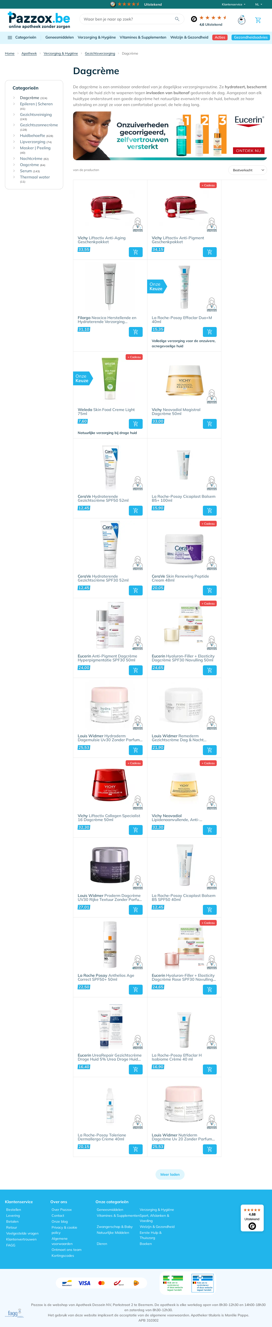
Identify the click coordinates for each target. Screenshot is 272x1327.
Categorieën (21, 38)
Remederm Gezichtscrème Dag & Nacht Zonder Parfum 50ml (178, 738)
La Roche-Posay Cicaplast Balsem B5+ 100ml (183, 498)
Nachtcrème (34, 158)
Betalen (12, 1221)
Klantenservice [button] (232, 4)
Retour (11, 1227)
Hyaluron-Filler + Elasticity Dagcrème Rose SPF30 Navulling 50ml (183, 977)
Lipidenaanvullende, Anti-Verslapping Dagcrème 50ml (178, 818)
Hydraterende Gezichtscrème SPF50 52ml (103, 498)
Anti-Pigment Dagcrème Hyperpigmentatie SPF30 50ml (107, 658)
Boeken (146, 1243)
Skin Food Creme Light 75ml (106, 412)
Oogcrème (32, 165)
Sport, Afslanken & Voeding (154, 1218)
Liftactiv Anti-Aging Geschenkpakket (102, 240)
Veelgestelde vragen (22, 1233)
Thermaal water (35, 179)
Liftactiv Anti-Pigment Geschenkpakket (178, 240)
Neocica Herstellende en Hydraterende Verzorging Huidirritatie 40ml (107, 320)
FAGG (10, 1245)
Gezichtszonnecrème (39, 127)
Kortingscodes (63, 1255)
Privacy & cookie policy (64, 1230)
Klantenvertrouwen (21, 1239)
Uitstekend (210, 24)
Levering (13, 1215)
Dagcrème (33, 98)
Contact (58, 1215)
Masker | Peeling (35, 150)
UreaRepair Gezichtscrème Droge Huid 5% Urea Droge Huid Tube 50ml (110, 1057)
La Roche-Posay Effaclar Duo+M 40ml (182, 320)
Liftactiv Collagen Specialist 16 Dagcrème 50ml (109, 818)
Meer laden (170, 1174)
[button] (136, 252)
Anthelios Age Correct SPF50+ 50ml (106, 977)
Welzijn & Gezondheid (189, 37)
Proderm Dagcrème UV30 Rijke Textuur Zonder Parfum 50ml (110, 897)
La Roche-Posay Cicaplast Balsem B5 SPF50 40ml (183, 897)
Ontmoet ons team (66, 1249)
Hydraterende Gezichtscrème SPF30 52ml (103, 578)
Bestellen (13, 1209)
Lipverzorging (36, 142)
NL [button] (257, 4)
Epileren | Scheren (36, 106)
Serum (30, 171)
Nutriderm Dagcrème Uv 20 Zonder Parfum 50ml (182, 1137)
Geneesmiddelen (59, 37)
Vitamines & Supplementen (143, 37)
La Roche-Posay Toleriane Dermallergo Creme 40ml (102, 1137)
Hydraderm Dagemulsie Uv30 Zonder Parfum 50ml (109, 738)
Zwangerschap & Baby (115, 1226)
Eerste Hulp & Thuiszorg (150, 1235)
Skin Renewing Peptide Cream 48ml (180, 578)
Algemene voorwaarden (62, 1241)
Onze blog (60, 1221)
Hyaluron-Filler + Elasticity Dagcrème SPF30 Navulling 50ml (183, 658)
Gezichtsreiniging (36, 116)
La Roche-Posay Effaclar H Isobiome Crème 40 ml (177, 1057)
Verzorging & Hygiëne (97, 37)
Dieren (102, 1243)
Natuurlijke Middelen (113, 1232)
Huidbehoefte (36, 135)
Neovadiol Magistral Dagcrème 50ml (176, 412)
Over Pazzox (62, 1209)
